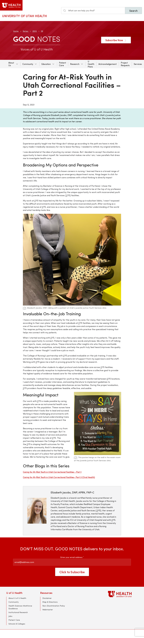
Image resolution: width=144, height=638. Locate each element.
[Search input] (93, 10)
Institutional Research (18, 612)
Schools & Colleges (17, 623)
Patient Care (62, 64)
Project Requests (125, 64)
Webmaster (47, 609)
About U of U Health (17, 598)
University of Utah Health (24, 16)
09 (42, 31)
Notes (25, 31)
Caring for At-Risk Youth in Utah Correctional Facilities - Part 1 (52, 472)
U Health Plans (91, 64)
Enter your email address (72, 557)
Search (133, 10)
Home (15, 31)
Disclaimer (47, 598)
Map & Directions (50, 602)
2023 (34, 31)
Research (74, 64)
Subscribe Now (116, 40)
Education (46, 64)
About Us (11, 64)
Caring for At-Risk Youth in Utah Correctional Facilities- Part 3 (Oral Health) (59, 477)
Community (27, 64)
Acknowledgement (107, 64)
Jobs (10, 616)
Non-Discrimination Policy (53, 605)
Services (138, 64)
